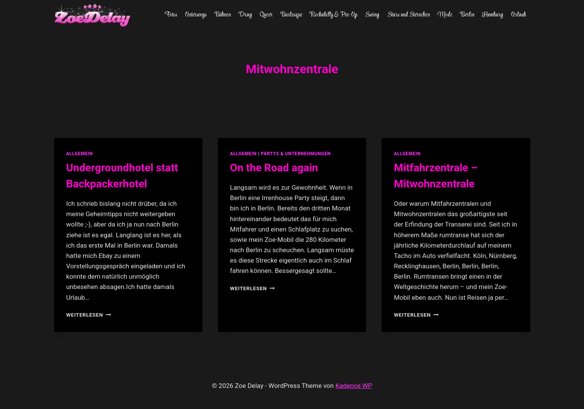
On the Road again (274, 167)
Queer (266, 15)
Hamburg (492, 15)
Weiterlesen (88, 315)
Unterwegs (196, 15)
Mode (445, 15)
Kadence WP (354, 385)
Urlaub (518, 15)
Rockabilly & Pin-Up (333, 15)
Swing (372, 15)
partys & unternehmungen (296, 153)
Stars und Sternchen (408, 15)
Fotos (171, 15)
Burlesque (291, 15)
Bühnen (223, 15)
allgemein (79, 153)
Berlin (467, 15)
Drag (245, 15)
